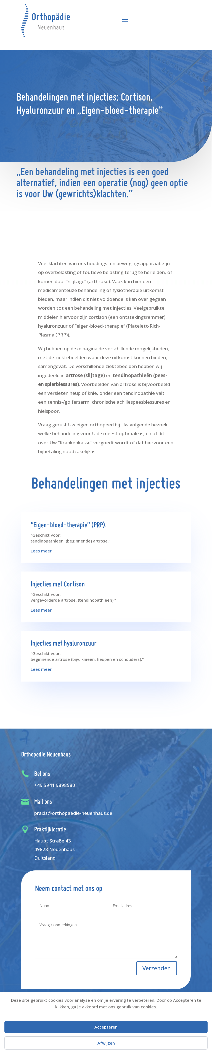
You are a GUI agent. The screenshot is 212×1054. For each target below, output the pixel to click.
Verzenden (156, 968)
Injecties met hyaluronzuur (63, 643)
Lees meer (41, 551)
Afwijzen (106, 1043)
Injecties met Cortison (58, 584)
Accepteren (106, 1027)
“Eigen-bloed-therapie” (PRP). (69, 525)
